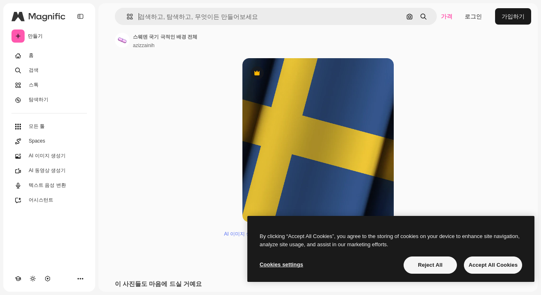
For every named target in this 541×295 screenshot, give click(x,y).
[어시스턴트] (49, 200)
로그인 (473, 16)
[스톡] (49, 85)
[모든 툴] (49, 126)
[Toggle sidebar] (80, 16)
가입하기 (513, 16)
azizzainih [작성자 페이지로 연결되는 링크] (144, 45)
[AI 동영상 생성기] (49, 170)
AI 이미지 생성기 (242, 234)
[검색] (49, 70)
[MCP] (47, 278)
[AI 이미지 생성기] (49, 156)
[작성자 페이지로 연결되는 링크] (122, 40)
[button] (126, 17)
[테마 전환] (32, 278)
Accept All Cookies (493, 265)
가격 (446, 16)
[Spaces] (49, 141)
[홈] (49, 55)
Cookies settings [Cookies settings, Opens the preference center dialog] (281, 264)
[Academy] (18, 278)
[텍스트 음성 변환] (49, 185)
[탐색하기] (49, 100)
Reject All (430, 265)
